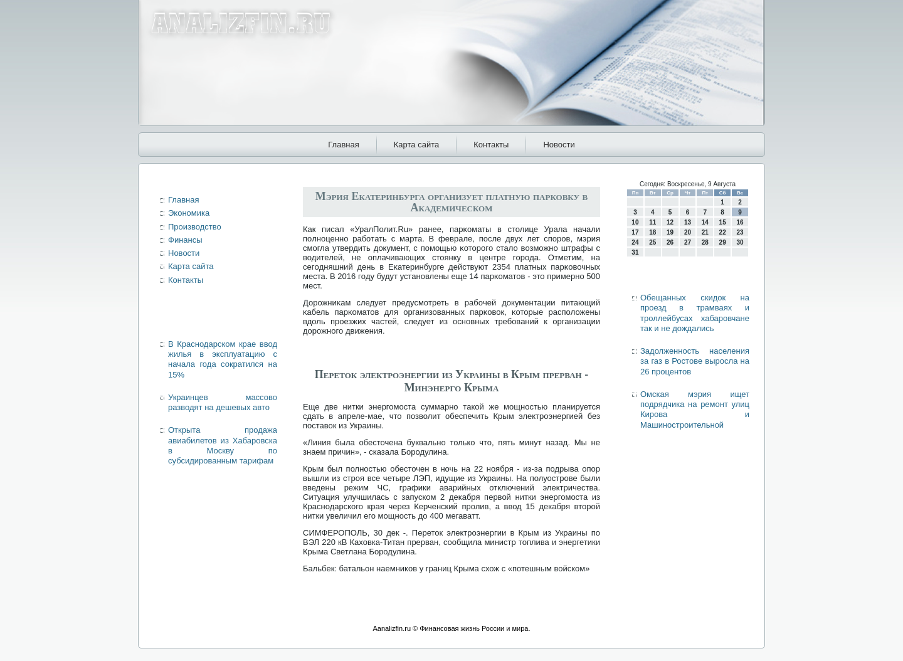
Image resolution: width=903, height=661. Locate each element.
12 (670, 222)
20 (687, 232)
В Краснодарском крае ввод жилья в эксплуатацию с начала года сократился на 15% (222, 359)
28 (705, 242)
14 (705, 222)
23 (739, 232)
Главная (343, 144)
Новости (558, 144)
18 (652, 232)
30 (739, 242)
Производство (194, 226)
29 (722, 242)
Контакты (491, 144)
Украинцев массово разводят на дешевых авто (222, 402)
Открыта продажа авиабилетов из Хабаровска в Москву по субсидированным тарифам (222, 445)
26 (670, 242)
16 (739, 222)
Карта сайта (416, 144)
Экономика (188, 213)
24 (634, 242)
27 (687, 242)
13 (687, 222)
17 (634, 232)
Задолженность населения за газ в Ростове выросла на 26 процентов (694, 361)
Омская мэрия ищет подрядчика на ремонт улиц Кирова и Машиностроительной (694, 409)
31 (634, 252)
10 (634, 222)
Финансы (185, 240)
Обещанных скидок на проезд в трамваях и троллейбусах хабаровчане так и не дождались (694, 313)
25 (652, 242)
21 (705, 232)
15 (722, 222)
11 (652, 222)
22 (722, 232)
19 (670, 232)
